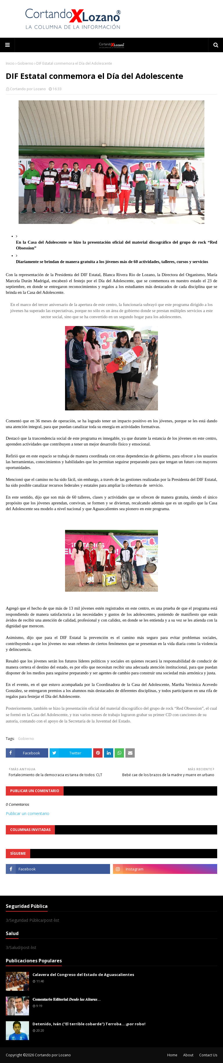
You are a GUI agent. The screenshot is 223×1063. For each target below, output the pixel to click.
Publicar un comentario (27, 813)
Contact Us (208, 1055)
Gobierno (25, 63)
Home (172, 1055)
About (188, 1055)
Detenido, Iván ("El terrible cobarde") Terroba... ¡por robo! (89, 1023)
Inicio (10, 63)
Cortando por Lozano (28, 88)
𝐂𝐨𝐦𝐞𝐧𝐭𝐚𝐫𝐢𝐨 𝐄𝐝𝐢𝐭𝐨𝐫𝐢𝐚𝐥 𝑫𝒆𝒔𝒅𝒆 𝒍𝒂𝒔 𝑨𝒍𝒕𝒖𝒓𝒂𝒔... (67, 999)
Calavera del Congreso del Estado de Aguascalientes (83, 974)
